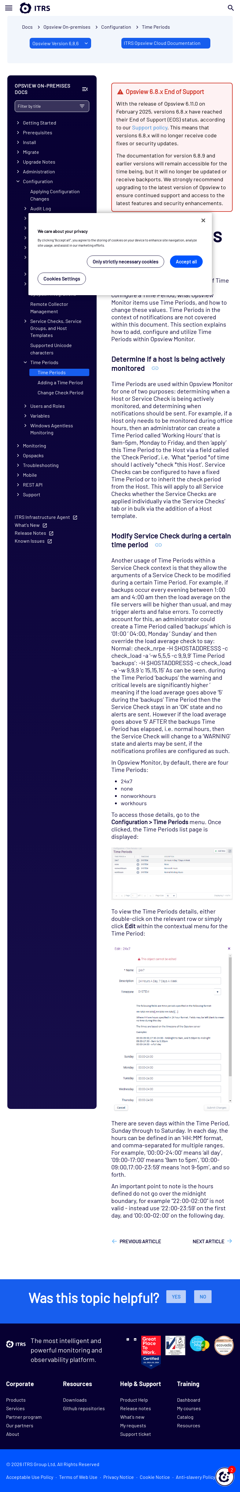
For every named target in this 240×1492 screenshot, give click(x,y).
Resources (188, 1425)
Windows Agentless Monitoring (51, 428)
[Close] (203, 220)
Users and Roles (47, 406)
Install (29, 142)
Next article (208, 1241)
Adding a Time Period (60, 382)
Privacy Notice (118, 1477)
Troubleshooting (41, 465)
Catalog (185, 1417)
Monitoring (34, 445)
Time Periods (156, 27)
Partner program (24, 1417)
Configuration (38, 181)
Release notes (135, 1408)
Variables (40, 415)
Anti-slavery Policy (195, 1477)
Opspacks (33, 455)
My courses (189, 1408)
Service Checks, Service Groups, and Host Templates (56, 328)
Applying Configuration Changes (55, 194)
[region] (120, 254)
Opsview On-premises (66, 27)
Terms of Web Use (78, 1477)
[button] (225, 1477)
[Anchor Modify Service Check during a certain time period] (159, 544)
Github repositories (84, 1408)
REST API (32, 484)
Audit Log (40, 208)
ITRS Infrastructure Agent (42, 517)
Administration (39, 171)
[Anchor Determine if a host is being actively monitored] (155, 368)
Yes (176, 1296)
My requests (133, 1425)
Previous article (140, 1241)
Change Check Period (60, 392)
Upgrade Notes (39, 162)
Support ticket (135, 1434)
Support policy (149, 127)
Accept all (186, 261)
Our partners (19, 1425)
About (12, 1434)
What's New (27, 525)
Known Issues (30, 541)
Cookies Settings (61, 278)
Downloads (75, 1400)
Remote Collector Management (49, 307)
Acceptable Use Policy (29, 1477)
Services (15, 1408)
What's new (132, 1417)
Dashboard (188, 1400)
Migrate (31, 152)
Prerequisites (37, 132)
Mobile (30, 475)
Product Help (134, 1400)
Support (31, 494)
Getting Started (39, 122)
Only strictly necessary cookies (125, 261)
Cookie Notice (155, 1477)
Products (16, 1400)
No (203, 1296)
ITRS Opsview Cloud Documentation (162, 43)
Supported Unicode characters (51, 348)
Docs (27, 27)
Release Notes (30, 533)
